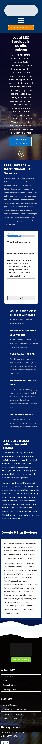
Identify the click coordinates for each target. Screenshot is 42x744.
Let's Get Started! (19, 27)
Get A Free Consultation (20, 141)
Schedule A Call (20, 660)
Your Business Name (19, 242)
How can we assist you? (20, 255)
